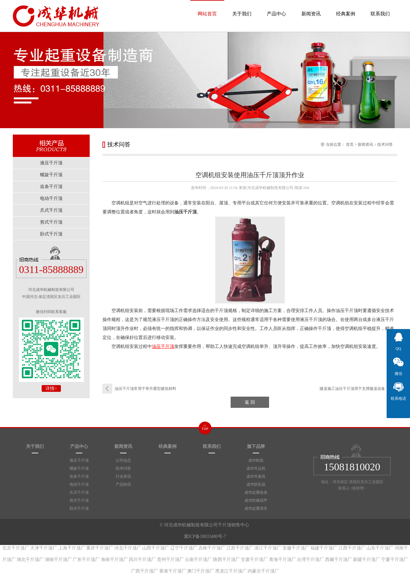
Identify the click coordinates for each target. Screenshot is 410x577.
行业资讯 (123, 476)
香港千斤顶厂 (172, 571)
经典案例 (346, 8)
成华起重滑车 (255, 508)
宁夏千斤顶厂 (394, 559)
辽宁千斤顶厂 (183, 548)
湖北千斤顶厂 (30, 559)
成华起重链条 (255, 492)
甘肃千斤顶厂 (254, 559)
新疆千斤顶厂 (366, 559)
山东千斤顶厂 (379, 548)
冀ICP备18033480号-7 (205, 536)
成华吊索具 (256, 476)
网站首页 (207, 8)
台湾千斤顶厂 (310, 559)
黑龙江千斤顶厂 (231, 571)
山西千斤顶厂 (155, 548)
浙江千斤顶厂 (267, 548)
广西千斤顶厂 (144, 571)
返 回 (250, 402)
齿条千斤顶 (79, 476)
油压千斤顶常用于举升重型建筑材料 (145, 388)
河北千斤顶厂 (127, 548)
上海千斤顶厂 (71, 548)
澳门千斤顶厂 (200, 571)
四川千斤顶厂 (142, 559)
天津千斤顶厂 (43, 548)
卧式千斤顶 (79, 508)
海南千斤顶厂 (114, 559)
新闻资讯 (311, 8)
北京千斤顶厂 (15, 548)
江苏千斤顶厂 (239, 548)
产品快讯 (123, 484)
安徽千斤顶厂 (296, 548)
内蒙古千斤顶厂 (263, 571)
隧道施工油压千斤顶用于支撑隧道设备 (352, 388)
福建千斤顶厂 (323, 548)
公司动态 (123, 460)
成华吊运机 (256, 468)
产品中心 (276, 8)
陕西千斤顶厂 (226, 559)
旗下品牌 (256, 446)
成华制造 (256, 460)
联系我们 (380, 8)
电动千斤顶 (79, 484)
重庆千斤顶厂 (99, 548)
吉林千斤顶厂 (211, 548)
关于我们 (242, 8)
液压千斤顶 (79, 460)
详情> (51, 388)
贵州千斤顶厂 (170, 559)
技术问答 (385, 144)
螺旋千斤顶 (79, 468)
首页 (350, 144)
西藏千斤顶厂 (338, 559)
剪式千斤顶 (79, 500)
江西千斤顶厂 (352, 548)
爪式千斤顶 (79, 492)
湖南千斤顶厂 (58, 559)
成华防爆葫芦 (255, 500)
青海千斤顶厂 (282, 559)
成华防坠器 (256, 484)
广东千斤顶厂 (86, 559)
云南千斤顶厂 (198, 559)
